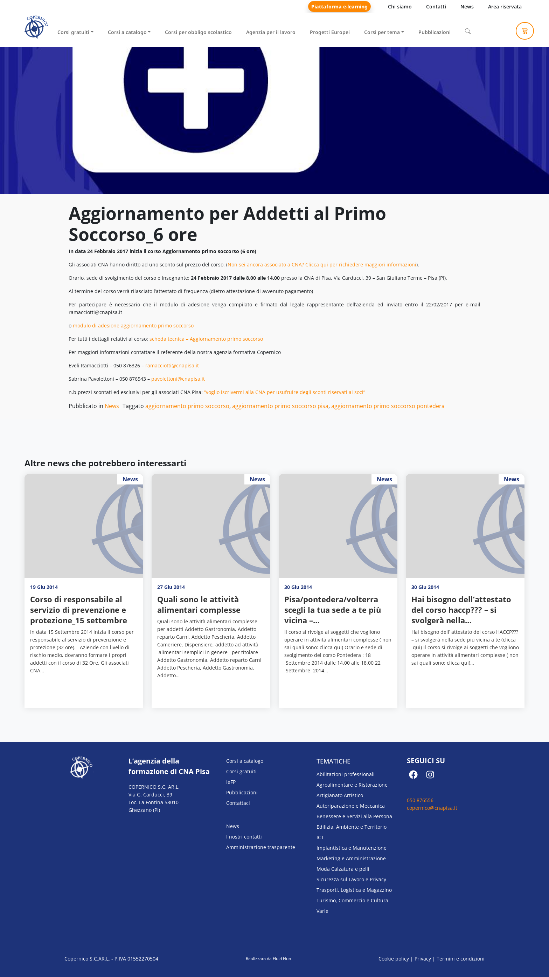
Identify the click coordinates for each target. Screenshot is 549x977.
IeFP (231, 782)
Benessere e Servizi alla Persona (354, 816)
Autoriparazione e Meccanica (351, 805)
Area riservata (505, 6)
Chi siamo (400, 6)
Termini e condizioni (461, 958)
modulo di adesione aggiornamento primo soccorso (133, 325)
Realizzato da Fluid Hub (268, 959)
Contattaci (238, 803)
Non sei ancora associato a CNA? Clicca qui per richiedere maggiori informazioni (322, 264)
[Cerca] (467, 31)
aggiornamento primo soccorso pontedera (388, 406)
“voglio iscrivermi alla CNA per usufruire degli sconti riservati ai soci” (284, 392)
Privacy (423, 958)
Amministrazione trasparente (260, 847)
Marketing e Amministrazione (351, 858)
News (467, 6)
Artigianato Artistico (340, 795)
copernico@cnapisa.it (432, 808)
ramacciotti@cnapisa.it (172, 365)
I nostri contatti (244, 836)
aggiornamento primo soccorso (187, 406)
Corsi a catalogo (127, 32)
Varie (322, 911)
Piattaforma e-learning (339, 6)
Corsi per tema (382, 32)
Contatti (436, 6)
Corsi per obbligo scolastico (198, 32)
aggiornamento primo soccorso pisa (280, 406)
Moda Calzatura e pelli (343, 869)
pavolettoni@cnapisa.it (178, 378)
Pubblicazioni (434, 32)
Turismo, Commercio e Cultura (352, 900)
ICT (320, 837)
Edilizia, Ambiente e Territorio (352, 826)
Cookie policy (393, 958)
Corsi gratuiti (73, 32)
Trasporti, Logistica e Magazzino (354, 890)
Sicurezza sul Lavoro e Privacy (351, 879)
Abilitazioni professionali (346, 774)
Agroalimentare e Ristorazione (352, 784)
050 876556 (420, 800)
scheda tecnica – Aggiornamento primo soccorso (206, 338)
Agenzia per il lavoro (271, 32)
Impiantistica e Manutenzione (352, 847)
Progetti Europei (330, 32)
